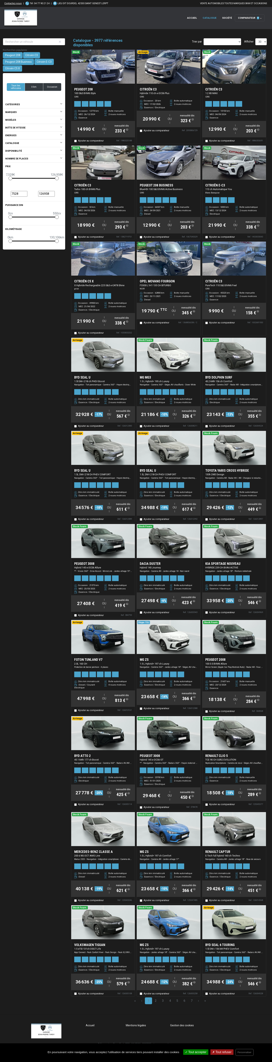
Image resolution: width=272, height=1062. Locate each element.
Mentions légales (136, 1025)
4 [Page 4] (170, 1000)
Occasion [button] (52, 87)
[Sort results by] (222, 41)
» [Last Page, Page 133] (205, 1000)
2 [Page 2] (156, 1000)
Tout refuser (222, 1052)
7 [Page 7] (191, 1000)
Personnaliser (244, 1052)
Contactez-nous (13, 3)
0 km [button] (33, 87)
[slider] (10, 178)
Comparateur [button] (248, 18)
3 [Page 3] (163, 1000)
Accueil (192, 18)
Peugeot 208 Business (18, 61)
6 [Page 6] (184, 1000)
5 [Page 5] (177, 1000)
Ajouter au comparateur (91, 140)
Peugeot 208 (12, 55)
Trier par (197, 41)
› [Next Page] (198, 1000)
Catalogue (209, 18)
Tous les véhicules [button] (16, 87)
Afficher (249, 41)
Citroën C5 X (12, 68)
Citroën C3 (31, 55)
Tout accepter (195, 1052)
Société (227, 18)
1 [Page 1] (148, 1000)
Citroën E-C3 (44, 61)
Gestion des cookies (182, 1025)
